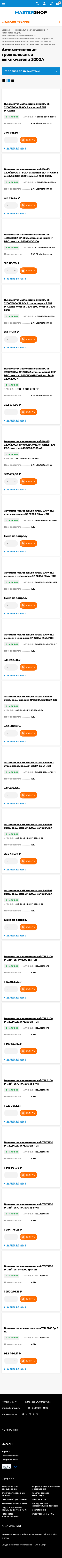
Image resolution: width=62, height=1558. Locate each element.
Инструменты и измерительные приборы (45, 1504)
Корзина (6, 1451)
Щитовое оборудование (14, 1499)
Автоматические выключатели (17, 35)
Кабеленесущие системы (14, 1503)
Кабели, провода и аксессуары (41, 1494)
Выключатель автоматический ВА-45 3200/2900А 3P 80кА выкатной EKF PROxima (26, 107)
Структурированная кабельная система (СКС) (14, 1508)
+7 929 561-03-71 (9, 1402)
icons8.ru (53, 1534)
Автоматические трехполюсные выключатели (25, 41)
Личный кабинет (10, 1455)
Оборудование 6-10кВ (43, 1514)
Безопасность (39, 1499)
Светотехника (39, 1510)
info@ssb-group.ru (11, 1408)
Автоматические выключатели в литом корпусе (26, 38)
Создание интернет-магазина (17, 1545)
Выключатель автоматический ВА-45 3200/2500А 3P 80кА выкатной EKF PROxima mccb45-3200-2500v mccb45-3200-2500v (31, 172)
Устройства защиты (11, 33)
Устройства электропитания (10, 1515)
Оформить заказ (10, 1459)
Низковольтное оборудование (29, 30)
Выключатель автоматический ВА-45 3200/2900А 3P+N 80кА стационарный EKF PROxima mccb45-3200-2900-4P (30, 445)
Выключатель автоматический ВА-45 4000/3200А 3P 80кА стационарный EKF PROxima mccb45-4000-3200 (28, 238)
